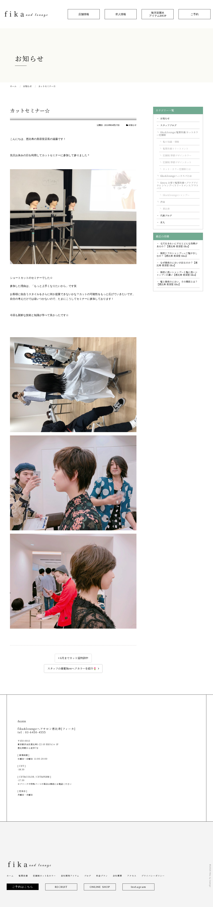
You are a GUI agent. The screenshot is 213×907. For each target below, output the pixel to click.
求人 (162, 222)
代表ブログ (166, 215)
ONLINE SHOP (100, 887)
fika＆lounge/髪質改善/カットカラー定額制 (177, 134)
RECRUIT (61, 887)
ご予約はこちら (22, 886)
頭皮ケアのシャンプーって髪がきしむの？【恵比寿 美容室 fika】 (177, 254)
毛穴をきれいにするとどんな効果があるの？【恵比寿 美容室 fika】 (177, 245)
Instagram (138, 887)
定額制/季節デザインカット (177, 162)
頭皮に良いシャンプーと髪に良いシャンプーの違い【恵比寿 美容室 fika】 (177, 273)
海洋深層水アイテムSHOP (157, 14)
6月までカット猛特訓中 (74, 658)
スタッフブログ (168, 125)
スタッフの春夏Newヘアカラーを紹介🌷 (72, 668)
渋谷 (162, 201)
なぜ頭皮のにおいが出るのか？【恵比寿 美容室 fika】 (177, 264)
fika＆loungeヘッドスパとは (176, 176)
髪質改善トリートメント (175, 148)
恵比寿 (166, 208)
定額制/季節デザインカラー (177, 155)
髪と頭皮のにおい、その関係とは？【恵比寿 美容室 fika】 (177, 283)
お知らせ (165, 118)
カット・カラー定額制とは (177, 169)
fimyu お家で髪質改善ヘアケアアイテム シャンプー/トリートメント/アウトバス (177, 185)
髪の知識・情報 (171, 141)
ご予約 (195, 14)
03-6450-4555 (35, 732)
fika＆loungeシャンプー (176, 195)
